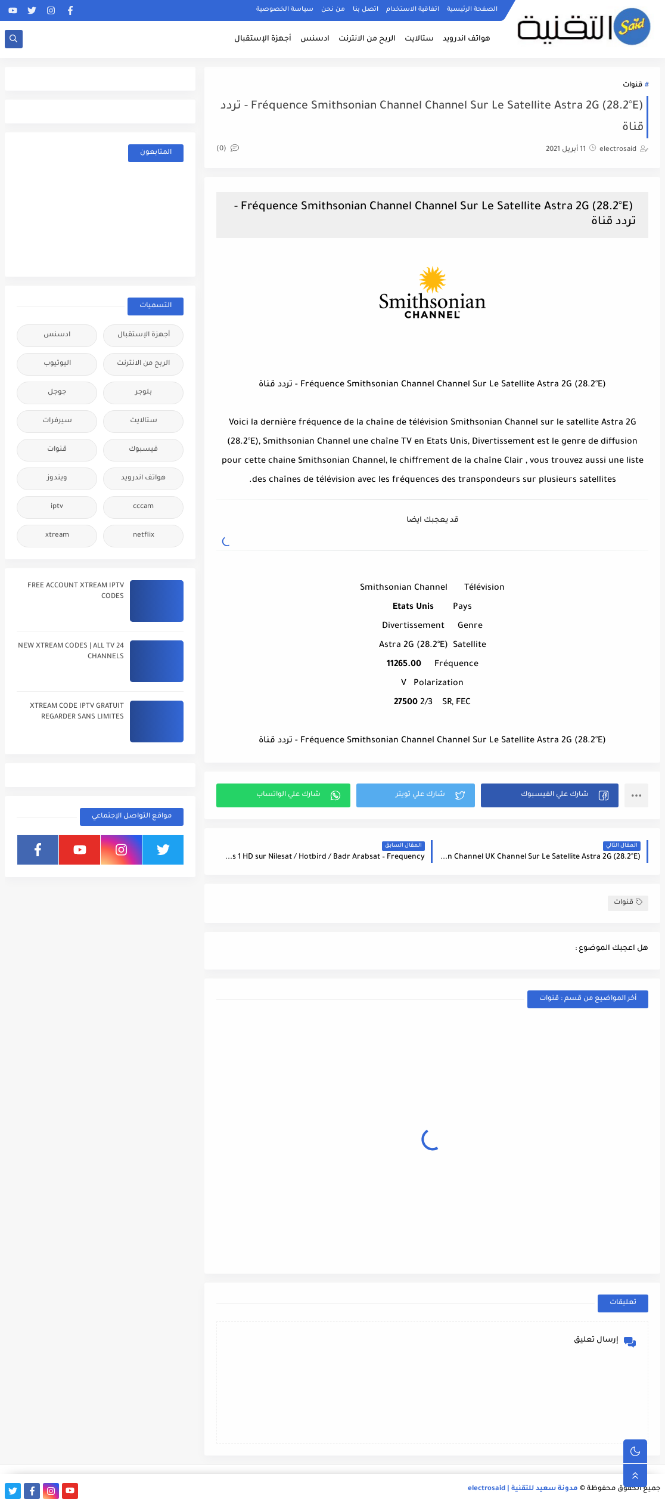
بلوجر (143, 393)
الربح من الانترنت (367, 39)
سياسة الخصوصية (284, 9)
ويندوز (57, 478)
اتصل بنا (365, 9)
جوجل (57, 393)
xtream (57, 536)
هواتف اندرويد (466, 39)
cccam (143, 507)
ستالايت (419, 39)
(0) (227, 149)
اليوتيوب (57, 364)
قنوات (632, 85)
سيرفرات (57, 421)
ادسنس (315, 39)
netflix (143, 536)
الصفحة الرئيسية (472, 9)
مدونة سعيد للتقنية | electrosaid (523, 1489)
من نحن (333, 9)
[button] (550, 795)
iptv (57, 507)
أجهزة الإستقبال (262, 39)
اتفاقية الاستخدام (412, 9)
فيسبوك (143, 450)
